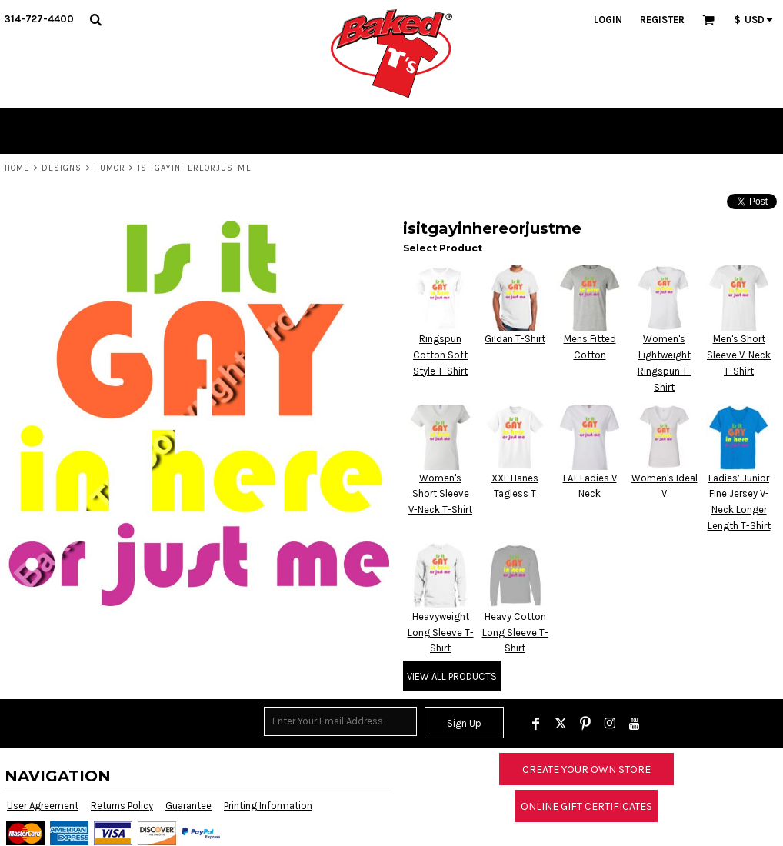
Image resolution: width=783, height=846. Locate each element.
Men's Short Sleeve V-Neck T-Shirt (739, 355)
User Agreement (42, 805)
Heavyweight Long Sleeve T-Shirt (441, 632)
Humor (110, 168)
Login (608, 19)
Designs (62, 168)
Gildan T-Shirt (515, 339)
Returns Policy (122, 805)
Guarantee (188, 805)
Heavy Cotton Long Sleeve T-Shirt (515, 632)
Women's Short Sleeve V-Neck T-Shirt (440, 494)
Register (662, 19)
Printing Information (268, 805)
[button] (95, 19)
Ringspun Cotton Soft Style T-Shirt (440, 355)
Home (17, 168)
